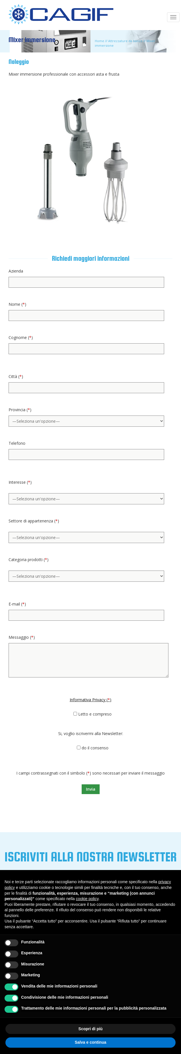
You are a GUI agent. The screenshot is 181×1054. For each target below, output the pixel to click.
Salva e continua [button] (90, 1042)
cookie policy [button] (87, 898)
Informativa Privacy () (90, 699)
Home (99, 41)
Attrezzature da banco (125, 41)
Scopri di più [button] (91, 1028)
